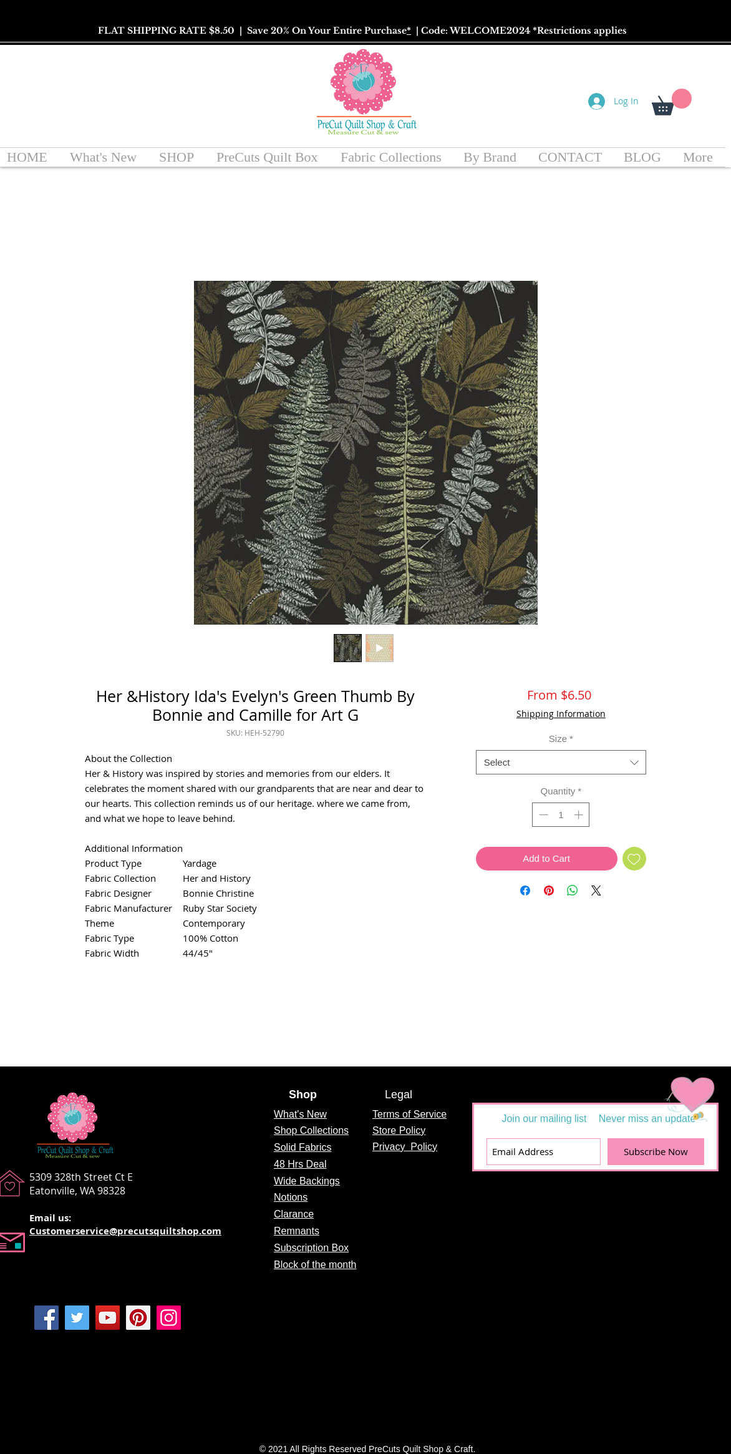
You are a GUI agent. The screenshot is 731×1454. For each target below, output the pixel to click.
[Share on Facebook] (525, 890)
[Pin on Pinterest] (548, 890)
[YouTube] (107, 1317)
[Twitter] (77, 1317)
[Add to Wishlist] (634, 859)
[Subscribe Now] (656, 1151)
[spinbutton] (561, 814)
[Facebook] (46, 1317)
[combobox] (561, 762)
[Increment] (579, 814)
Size (561, 738)
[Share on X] (596, 890)
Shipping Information (561, 714)
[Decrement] (542, 814)
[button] (672, 102)
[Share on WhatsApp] (572, 890)
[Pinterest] (138, 1317)
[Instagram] (169, 1317)
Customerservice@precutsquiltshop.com (125, 1230)
